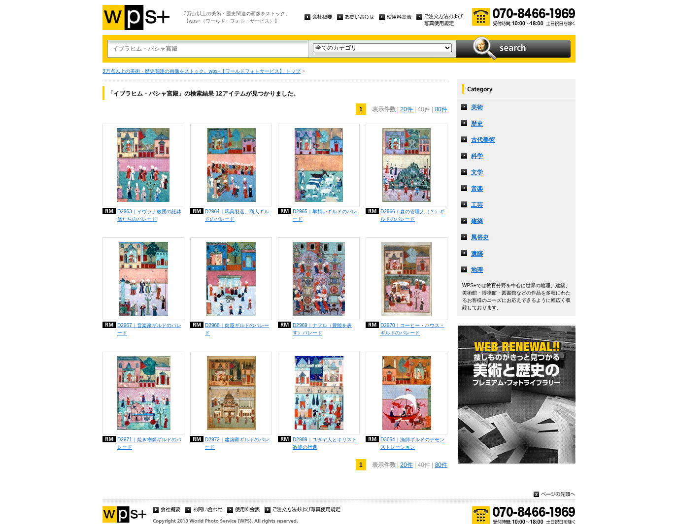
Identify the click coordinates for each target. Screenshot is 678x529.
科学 (477, 156)
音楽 (477, 188)
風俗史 (480, 237)
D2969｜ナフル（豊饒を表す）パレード (322, 329)
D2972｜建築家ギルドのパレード (237, 443)
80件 (441, 109)
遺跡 (477, 253)
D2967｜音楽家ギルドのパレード (149, 329)
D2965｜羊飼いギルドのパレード (325, 215)
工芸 (477, 204)
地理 (477, 269)
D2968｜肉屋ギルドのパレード (237, 329)
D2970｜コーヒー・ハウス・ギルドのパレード (412, 329)
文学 (477, 172)
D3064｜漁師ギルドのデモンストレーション (412, 443)
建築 (477, 221)
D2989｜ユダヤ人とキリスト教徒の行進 (325, 443)
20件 (406, 109)
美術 (477, 107)
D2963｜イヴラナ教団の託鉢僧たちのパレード (149, 215)
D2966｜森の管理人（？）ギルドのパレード (412, 215)
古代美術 (483, 139)
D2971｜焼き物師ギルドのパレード (149, 443)
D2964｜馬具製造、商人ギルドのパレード (237, 215)
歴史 (477, 123)
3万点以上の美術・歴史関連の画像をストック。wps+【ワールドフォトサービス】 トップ (201, 71)
